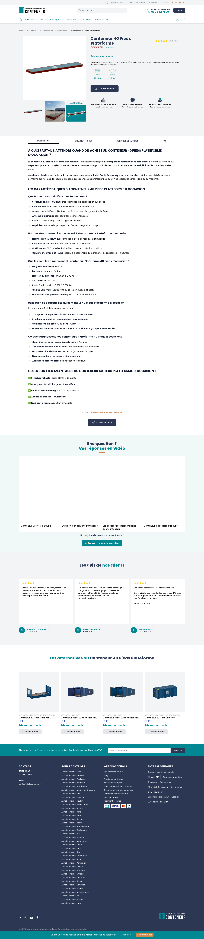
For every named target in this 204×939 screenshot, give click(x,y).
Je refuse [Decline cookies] (126, 934)
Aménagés (55, 19)
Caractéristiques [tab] (83, 141)
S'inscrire (178, 750)
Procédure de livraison (114, 779)
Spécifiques (48, 30)
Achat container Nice (71, 815)
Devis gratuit (177, 787)
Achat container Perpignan (73, 863)
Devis (179, 10)
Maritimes (29, 19)
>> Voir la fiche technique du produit (102, 412)
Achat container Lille (70, 793)
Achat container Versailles (73, 885)
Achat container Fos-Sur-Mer (74, 804)
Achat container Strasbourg (74, 786)
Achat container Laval (71, 903)
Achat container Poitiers (72, 899)
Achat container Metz (71, 848)
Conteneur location (166, 772)
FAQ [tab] (165, 141)
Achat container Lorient (72, 866)
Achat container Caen (71, 844)
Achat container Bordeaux (73, 782)
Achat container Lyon (71, 771)
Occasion (152, 782)
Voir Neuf (110, 47)
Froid (42, 19)
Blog (106, 2)
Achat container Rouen (71, 881)
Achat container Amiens (72, 888)
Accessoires (70, 19)
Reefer (151, 772)
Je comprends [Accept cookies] (144, 934)
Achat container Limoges (72, 874)
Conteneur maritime (172, 777)
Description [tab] (43, 141)
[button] (54, 68)
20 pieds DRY (154, 777)
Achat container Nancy (71, 859)
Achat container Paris (71, 812)
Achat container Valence (72, 837)
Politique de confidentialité (116, 793)
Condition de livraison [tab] (127, 141)
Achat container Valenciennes (75, 892)
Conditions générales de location (119, 790)
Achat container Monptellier (74, 855)
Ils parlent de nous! (118, 2)
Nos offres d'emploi (113, 782)
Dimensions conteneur (158, 797)
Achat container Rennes (72, 819)
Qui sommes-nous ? (113, 771)
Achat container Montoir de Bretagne (78, 790)
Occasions (62, 30)
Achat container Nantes (72, 808)
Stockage (176, 797)
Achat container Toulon (72, 801)
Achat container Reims (71, 822)
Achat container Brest (71, 833)
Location (86, 19)
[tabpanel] (102, 281)
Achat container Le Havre (72, 797)
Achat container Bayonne (73, 870)
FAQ (130, 2)
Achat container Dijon (71, 852)
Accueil (22, 30)
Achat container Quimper (73, 877)
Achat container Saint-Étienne (75, 826)
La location (153, 2)
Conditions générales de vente (118, 786)
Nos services (140, 2)
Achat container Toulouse (73, 779)
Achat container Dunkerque (74, 830)
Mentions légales (111, 797)
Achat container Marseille (73, 775)
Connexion (165, 2)
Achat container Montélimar (74, 841)
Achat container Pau (70, 895)
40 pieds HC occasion (158, 787)
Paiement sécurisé (112, 801)
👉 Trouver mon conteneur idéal (102, 543)
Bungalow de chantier (158, 802)
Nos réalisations (102, 19)
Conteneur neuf (155, 792)
